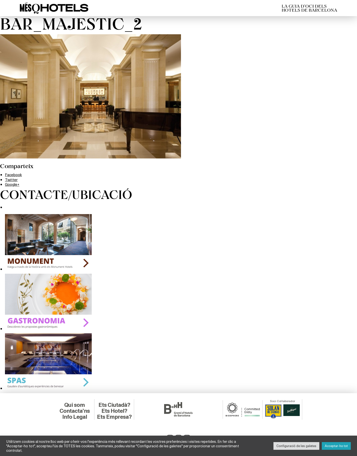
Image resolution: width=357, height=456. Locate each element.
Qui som (74, 404)
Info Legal (74, 416)
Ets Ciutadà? (114, 404)
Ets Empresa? (114, 416)
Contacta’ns (74, 410)
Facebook (14, 174)
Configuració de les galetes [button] (296, 446)
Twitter (11, 179)
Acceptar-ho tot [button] (336, 446)
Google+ (12, 184)
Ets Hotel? (114, 410)
